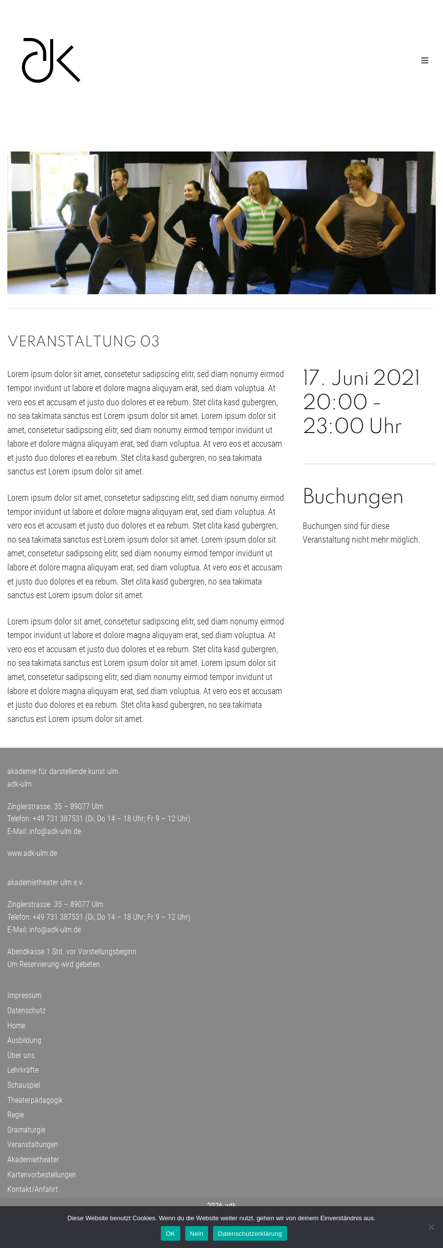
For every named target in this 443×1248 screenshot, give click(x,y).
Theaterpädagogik (35, 1102)
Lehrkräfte (23, 1073)
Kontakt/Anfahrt (32, 1192)
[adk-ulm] (51, 60)
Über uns (21, 1058)
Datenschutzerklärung (250, 1233)
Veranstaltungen (32, 1147)
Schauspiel (23, 1088)
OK (170, 1233)
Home (16, 1028)
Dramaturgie (26, 1132)
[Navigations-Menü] (425, 60)
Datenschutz (26, 1013)
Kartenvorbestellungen (41, 1177)
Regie (15, 1117)
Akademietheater (33, 1162)
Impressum (24, 998)
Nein (197, 1233)
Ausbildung (24, 1043)
